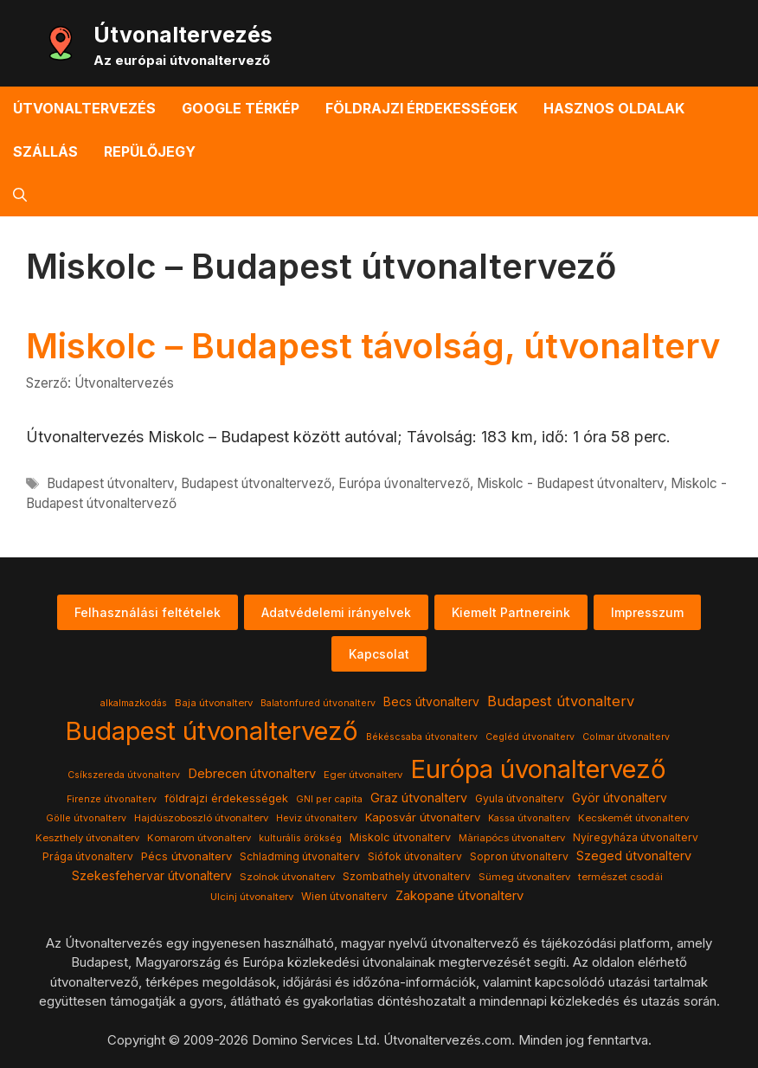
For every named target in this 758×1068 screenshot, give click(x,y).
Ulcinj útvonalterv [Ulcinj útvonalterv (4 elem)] (251, 897)
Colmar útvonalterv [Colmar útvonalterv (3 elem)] (626, 737)
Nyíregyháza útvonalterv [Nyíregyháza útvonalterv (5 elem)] (635, 837)
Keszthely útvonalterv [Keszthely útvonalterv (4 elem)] (87, 838)
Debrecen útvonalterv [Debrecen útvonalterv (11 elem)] (252, 774)
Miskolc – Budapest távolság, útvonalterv (373, 346)
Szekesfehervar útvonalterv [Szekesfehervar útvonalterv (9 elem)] (152, 876)
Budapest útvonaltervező (256, 483)
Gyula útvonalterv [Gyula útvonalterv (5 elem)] (519, 798)
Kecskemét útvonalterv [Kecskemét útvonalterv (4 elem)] (633, 818)
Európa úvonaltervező (404, 483)
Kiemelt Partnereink (511, 612)
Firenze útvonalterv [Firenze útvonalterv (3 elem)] (112, 799)
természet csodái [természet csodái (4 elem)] (620, 877)
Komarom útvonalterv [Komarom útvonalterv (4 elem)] (199, 838)
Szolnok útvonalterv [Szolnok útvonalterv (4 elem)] (287, 877)
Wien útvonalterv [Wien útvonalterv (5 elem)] (344, 896)
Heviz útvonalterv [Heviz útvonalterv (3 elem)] (316, 818)
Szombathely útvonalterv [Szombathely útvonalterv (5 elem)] (407, 876)
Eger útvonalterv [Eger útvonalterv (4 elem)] (363, 775)
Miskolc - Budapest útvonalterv (570, 483)
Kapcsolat (379, 654)
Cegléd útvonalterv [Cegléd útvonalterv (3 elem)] (530, 737)
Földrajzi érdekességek (421, 108)
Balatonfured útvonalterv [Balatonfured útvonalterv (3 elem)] (318, 703)
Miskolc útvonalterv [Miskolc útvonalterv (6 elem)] (400, 837)
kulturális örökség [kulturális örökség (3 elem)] (300, 838)
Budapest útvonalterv (110, 483)
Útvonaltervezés (183, 35)
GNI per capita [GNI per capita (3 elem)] (329, 799)
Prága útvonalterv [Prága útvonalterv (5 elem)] (87, 856)
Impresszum (647, 612)
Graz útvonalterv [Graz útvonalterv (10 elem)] (418, 797)
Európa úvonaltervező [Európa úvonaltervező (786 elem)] (538, 769)
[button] (20, 194)
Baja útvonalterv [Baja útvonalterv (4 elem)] (214, 703)
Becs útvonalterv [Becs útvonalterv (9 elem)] (431, 702)
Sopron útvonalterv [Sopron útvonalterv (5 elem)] (519, 856)
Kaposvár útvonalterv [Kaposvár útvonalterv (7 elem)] (422, 817)
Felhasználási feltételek (147, 612)
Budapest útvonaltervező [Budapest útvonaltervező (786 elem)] (211, 731)
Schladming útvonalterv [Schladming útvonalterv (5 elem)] (300, 856)
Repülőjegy (150, 151)
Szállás (45, 151)
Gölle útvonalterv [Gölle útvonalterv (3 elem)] (86, 818)
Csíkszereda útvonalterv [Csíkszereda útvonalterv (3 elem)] (123, 775)
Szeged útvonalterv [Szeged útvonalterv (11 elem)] (633, 856)
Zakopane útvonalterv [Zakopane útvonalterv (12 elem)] (459, 896)
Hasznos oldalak (613, 108)
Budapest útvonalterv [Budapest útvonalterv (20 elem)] (560, 701)
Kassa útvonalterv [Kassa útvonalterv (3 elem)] (529, 818)
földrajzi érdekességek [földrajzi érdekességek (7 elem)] (226, 798)
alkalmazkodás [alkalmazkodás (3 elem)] (133, 703)
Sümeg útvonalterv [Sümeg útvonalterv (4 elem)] (524, 877)
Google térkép (240, 108)
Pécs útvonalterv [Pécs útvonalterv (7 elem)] (186, 856)
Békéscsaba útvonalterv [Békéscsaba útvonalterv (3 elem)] (422, 737)
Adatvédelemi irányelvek (336, 612)
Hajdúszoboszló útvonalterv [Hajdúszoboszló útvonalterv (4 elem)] (201, 818)
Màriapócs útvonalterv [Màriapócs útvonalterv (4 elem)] (512, 838)
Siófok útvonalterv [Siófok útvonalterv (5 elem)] (415, 856)
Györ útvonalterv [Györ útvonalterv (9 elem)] (619, 798)
